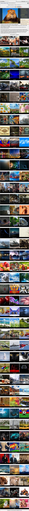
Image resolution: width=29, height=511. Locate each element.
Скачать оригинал (23, 10)
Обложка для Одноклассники (22, 14)
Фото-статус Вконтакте (23, 11)
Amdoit (21, 510)
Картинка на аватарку (23, 16)
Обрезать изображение (23, 17)
